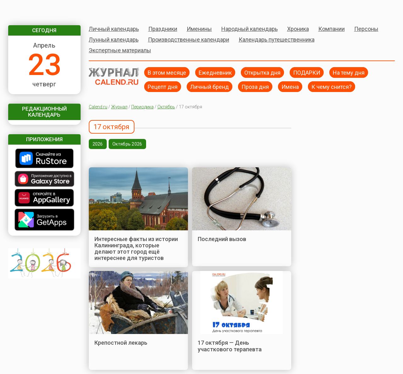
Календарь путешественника (277, 39)
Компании (331, 29)
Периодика (142, 106)
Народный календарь (249, 29)
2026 (98, 144)
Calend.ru (98, 106)
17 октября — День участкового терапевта (230, 345)
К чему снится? (331, 86)
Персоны (366, 29)
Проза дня (255, 86)
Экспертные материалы (120, 50)
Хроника (298, 29)
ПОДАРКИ (306, 72)
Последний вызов (222, 239)
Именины (199, 29)
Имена (290, 86)
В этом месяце (167, 72)
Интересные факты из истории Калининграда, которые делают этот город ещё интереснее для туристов (136, 249)
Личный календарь (114, 29)
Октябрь (166, 106)
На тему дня (349, 72)
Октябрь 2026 (127, 144)
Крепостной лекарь (120, 342)
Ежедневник (215, 72)
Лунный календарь (114, 39)
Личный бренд (209, 86)
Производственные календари (188, 39)
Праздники (162, 29)
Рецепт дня (163, 86)
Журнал (119, 106)
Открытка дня (262, 72)
